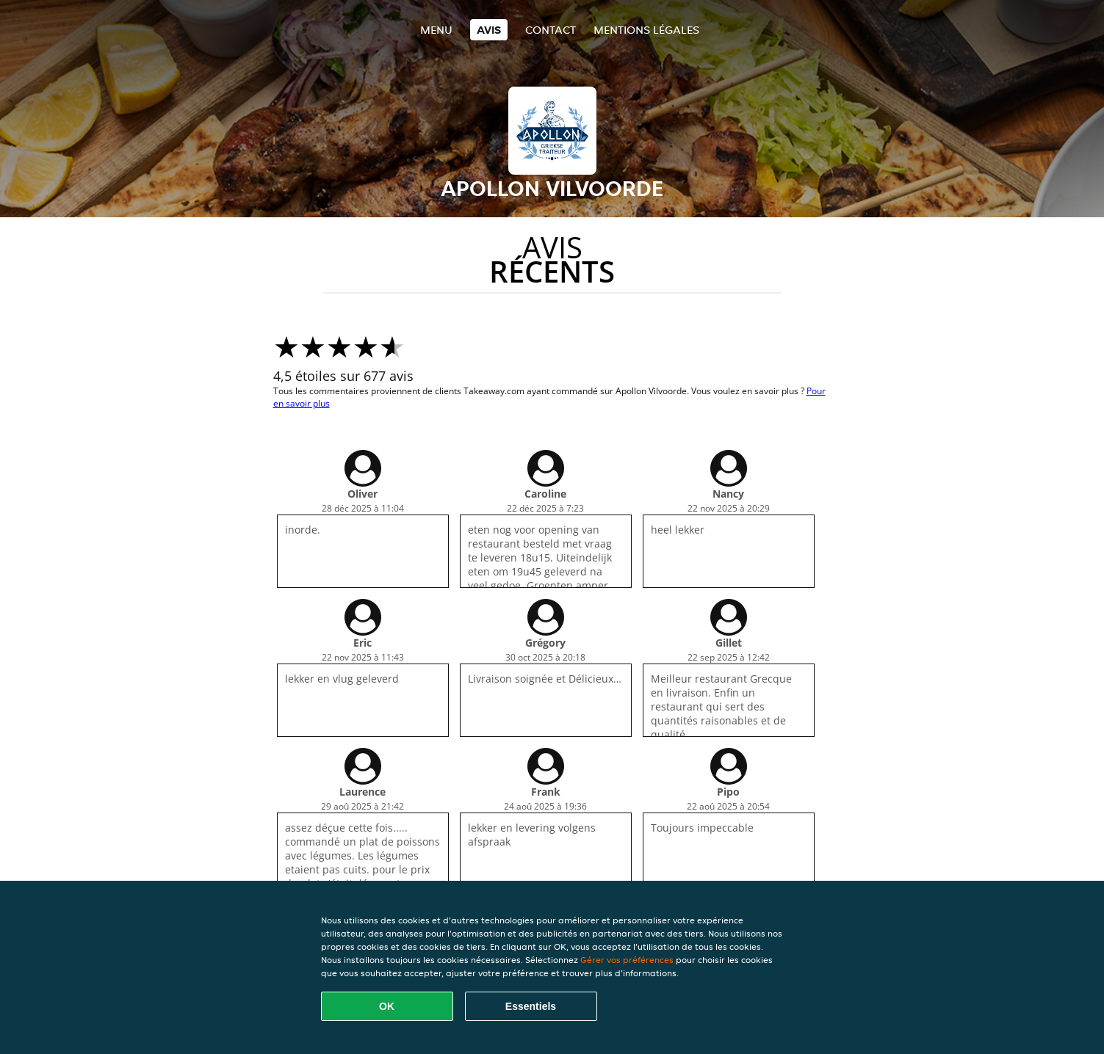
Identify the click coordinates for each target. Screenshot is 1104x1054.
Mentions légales (646, 29)
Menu (436, 29)
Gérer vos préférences (627, 959)
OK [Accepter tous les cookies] (386, 1006)
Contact (550, 29)
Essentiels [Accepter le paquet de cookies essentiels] (530, 1006)
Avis (489, 29)
